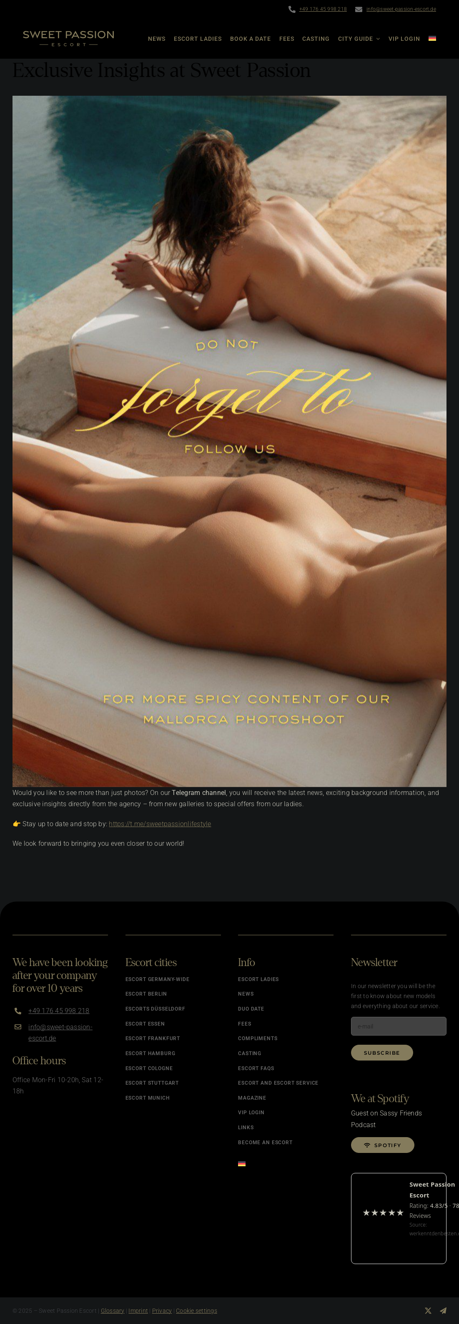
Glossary (113, 1310)
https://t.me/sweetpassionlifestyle (160, 824)
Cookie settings (196, 1310)
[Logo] (68, 34)
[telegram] (443, 1310)
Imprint (138, 1310)
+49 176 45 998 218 (323, 9)
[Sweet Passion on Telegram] (229, 441)
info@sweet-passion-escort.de (401, 9)
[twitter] (428, 1310)
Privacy (162, 1310)
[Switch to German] (428, 38)
